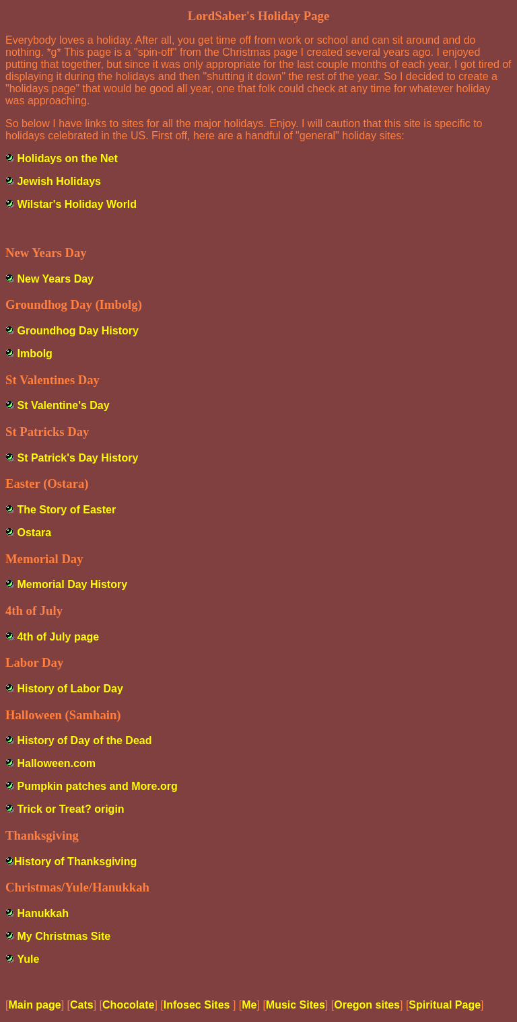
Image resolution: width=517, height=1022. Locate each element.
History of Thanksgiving (75, 861)
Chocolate (128, 1005)
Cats (82, 1005)
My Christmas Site (63, 936)
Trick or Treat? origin (70, 809)
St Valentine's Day (63, 405)
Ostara (34, 532)
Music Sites (295, 1005)
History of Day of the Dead (84, 740)
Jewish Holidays (59, 181)
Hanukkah (42, 913)
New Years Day (55, 279)
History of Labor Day (70, 688)
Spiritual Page (445, 1005)
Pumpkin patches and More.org (97, 786)
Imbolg (34, 353)
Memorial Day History (72, 584)
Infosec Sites (198, 1005)
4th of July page (58, 637)
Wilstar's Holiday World (77, 204)
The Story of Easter (66, 509)
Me (249, 1005)
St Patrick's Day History (77, 458)
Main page (34, 1005)
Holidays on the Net (67, 158)
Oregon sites (367, 1005)
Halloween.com (56, 763)
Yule (28, 959)
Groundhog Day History (77, 330)
